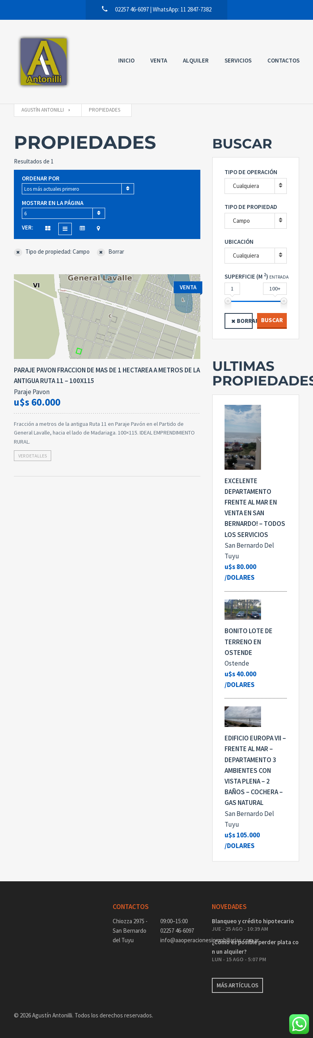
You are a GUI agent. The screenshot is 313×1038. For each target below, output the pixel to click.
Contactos (283, 60)
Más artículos (237, 985)
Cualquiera (246, 186)
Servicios (238, 60)
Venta (158, 60)
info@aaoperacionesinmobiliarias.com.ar (180, 940)
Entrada (279, 277)
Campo (241, 220)
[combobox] (78, 188)
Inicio (126, 60)
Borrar (245, 320)
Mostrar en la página (52, 203)
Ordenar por (41, 178)
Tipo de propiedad (251, 207)
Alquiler (196, 60)
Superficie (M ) (246, 276)
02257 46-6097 (177, 930)
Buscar (272, 320)
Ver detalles (32, 456)
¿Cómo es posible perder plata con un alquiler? (255, 946)
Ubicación (239, 241)
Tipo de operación (251, 172)
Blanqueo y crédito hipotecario (253, 921)
